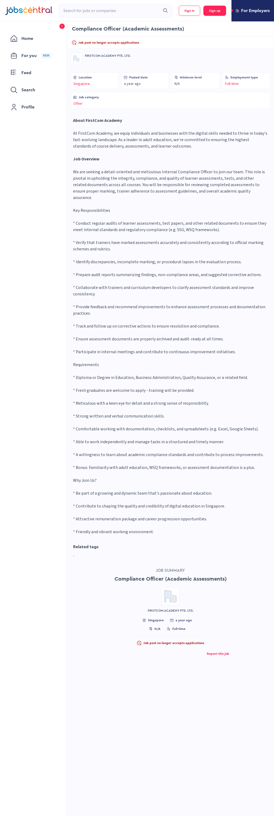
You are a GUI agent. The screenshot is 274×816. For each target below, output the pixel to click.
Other (78, 103)
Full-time (232, 84)
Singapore (81, 84)
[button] (252, 10)
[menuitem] (33, 38)
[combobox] (109, 10)
